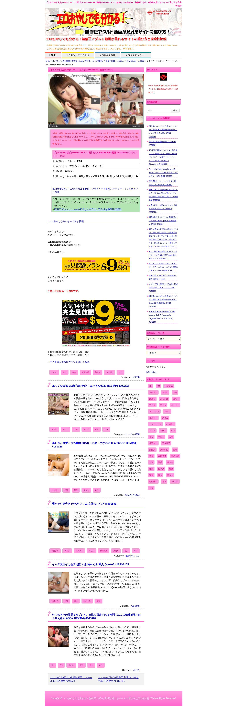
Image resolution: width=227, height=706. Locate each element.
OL (53, 665)
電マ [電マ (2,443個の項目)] (164, 481)
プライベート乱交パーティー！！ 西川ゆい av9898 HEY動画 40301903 (80, 70)
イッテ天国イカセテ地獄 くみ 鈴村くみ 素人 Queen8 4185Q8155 (90, 564)
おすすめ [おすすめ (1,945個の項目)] (169, 386)
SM (61, 665)
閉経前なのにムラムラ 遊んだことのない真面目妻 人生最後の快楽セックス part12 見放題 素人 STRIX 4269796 (163, 131)
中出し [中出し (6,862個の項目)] (161, 437)
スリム (91, 551)
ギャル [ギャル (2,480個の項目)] (167, 411)
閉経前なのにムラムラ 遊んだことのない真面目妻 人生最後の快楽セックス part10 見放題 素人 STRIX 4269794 (163, 301)
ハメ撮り (55, 490)
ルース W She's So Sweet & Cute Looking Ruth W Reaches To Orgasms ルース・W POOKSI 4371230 (162, 317)
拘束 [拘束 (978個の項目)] (151, 456)
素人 (96, 429)
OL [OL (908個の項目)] (150, 386)
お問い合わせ (151, 372)
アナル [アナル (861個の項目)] (152, 405)
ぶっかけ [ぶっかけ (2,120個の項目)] (164, 399)
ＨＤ (120, 372)
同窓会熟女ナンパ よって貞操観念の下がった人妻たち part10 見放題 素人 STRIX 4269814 (163, 220)
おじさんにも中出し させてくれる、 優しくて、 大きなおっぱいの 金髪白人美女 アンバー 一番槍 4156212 (163, 267)
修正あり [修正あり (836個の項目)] (153, 443)
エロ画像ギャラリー (135, 55)
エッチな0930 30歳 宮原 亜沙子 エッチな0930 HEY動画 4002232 (90, 385)
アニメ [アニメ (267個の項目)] (163, 405)
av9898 (141, 61)
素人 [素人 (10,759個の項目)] (160, 475)
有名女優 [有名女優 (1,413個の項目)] (175, 456)
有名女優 (85, 372)
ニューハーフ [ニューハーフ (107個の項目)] (155, 424)
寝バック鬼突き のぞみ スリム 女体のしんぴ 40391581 (84, 503)
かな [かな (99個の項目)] (175, 392)
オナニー (79, 551)
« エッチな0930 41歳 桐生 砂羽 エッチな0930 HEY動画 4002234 (71, 679)
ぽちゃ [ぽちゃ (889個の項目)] (176, 399)
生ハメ (86, 429)
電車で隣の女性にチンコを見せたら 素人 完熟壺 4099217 (163, 277)
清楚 (76, 490)
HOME (52, 55)
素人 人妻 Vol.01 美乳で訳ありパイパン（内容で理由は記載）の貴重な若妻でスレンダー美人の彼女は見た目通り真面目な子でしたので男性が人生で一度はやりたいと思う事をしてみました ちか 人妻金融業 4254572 (163, 238)
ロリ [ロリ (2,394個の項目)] (151, 437)
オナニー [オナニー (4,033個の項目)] (175, 405)
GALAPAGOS (132, 495)
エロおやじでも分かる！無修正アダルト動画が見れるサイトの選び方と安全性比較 (80, 61)
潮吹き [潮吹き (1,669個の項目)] (170, 462)
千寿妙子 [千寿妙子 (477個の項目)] (166, 443)
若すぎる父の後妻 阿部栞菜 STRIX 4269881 (162, 143)
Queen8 (135, 606)
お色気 (54, 429)
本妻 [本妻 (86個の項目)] (151, 462)
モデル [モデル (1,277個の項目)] (163, 430)
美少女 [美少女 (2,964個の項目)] (170, 475)
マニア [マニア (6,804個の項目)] (152, 430)
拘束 (74, 372)
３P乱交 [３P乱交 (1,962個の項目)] (175, 481)
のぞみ (67, 551)
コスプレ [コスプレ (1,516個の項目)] (153, 418)
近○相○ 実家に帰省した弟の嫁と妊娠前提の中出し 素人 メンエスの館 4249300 (163, 287)
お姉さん (55, 551)
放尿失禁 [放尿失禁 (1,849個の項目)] (162, 456)
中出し (54, 372)
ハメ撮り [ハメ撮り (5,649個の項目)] (170, 424)
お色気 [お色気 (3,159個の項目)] (165, 392)
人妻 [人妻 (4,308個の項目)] (171, 437)
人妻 (76, 429)
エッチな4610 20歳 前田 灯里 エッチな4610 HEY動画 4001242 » (118, 679)
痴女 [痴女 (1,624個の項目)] (171, 469)
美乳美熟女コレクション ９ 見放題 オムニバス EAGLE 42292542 (162, 183)
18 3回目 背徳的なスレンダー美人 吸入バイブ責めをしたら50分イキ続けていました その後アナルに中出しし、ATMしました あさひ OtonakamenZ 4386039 (163, 157)
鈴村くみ (87, 601)
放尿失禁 (103, 551)
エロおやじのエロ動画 (77, 55)
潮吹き (115, 551)
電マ (98, 601)
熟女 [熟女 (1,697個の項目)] (151, 469)
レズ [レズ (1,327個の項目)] (173, 430)
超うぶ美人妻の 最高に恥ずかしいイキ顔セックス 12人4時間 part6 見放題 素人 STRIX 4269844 (163, 255)
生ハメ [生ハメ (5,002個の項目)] (161, 469)
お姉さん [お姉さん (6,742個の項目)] (153, 392)
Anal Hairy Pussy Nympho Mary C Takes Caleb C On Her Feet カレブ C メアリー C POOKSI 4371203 (163, 172)
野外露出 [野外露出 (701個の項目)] (153, 481)
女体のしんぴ (133, 555)
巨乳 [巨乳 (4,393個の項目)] (175, 449)
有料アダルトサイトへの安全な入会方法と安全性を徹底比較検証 (87, 209)
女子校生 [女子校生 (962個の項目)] (164, 449)
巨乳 (64, 372)
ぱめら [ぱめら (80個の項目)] (152, 399)
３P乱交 (109, 372)
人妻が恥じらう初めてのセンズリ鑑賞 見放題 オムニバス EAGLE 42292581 (163, 208)
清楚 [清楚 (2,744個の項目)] (160, 462)
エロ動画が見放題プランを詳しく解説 (69, 362)
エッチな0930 (132, 434)
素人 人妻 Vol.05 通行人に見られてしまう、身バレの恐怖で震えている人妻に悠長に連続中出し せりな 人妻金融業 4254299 (163, 195)
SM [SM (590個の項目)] (158, 386)
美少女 (97, 372)
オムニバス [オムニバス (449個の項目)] (154, 411)
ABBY (136, 670)
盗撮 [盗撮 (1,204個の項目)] (151, 475)
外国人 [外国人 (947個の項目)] (152, 449)
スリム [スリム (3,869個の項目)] (165, 418)
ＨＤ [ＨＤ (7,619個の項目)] (151, 488)
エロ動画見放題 (107, 55)
